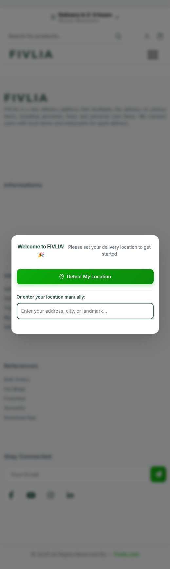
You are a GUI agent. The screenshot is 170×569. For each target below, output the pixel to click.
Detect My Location (85, 276)
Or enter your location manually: (51, 297)
